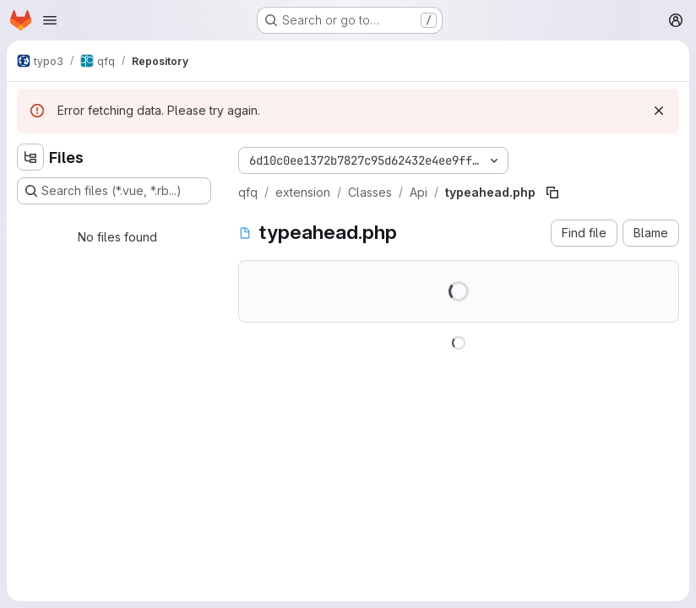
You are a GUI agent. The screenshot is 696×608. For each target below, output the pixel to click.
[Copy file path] (552, 192)
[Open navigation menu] (49, 20)
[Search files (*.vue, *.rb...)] (114, 190)
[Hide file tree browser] (30, 157)
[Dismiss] (659, 110)
